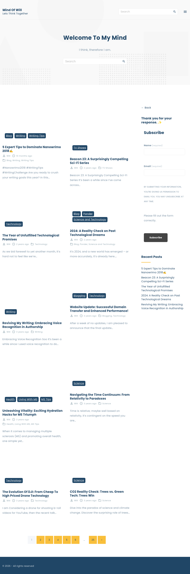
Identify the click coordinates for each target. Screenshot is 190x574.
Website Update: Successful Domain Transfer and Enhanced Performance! (99, 309)
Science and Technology (90, 219)
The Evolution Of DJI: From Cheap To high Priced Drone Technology (30, 494)
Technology (13, 224)
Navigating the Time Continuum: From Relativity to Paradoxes (100, 397)
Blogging (79, 295)
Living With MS (28, 399)
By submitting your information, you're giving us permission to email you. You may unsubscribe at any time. (164, 194)
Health (10, 399)
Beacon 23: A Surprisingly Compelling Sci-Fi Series (99, 161)
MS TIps (46, 399)
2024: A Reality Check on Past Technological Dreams (93, 233)
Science (79, 383)
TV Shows (80, 148)
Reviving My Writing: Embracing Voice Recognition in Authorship (32, 325)
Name (153, 145)
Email (153, 166)
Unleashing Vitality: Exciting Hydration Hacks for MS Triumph (32, 413)
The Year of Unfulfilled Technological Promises (30, 237)
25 (93, 539)
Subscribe (155, 237)
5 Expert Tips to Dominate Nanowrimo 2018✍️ (31, 149)
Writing (20, 136)
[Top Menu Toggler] (185, 11)
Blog (9, 136)
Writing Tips (37, 136)
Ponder (88, 214)
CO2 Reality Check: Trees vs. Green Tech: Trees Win (97, 494)
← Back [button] (146, 107)
